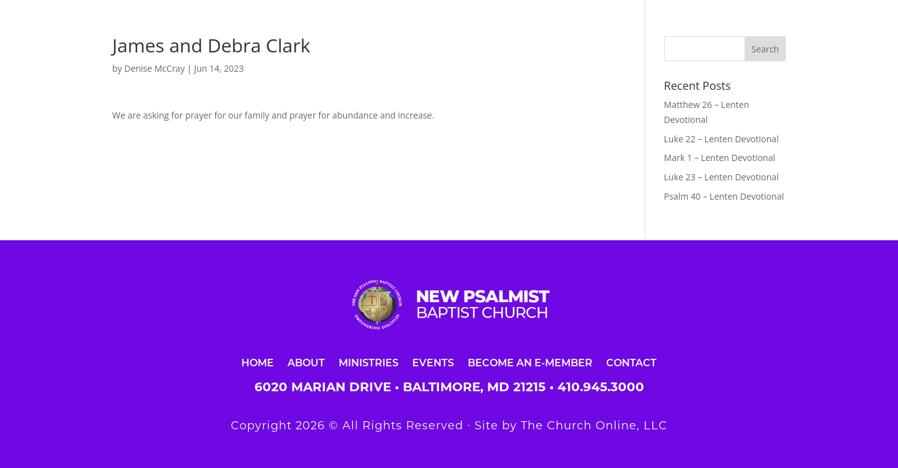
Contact (631, 362)
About (306, 362)
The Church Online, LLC (594, 425)
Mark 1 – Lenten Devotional (719, 157)
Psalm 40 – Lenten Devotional (724, 196)
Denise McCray (154, 68)
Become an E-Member (530, 362)
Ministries (368, 362)
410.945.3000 (601, 386)
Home (257, 362)
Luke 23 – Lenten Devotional (721, 177)
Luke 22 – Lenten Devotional (721, 139)
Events (433, 362)
